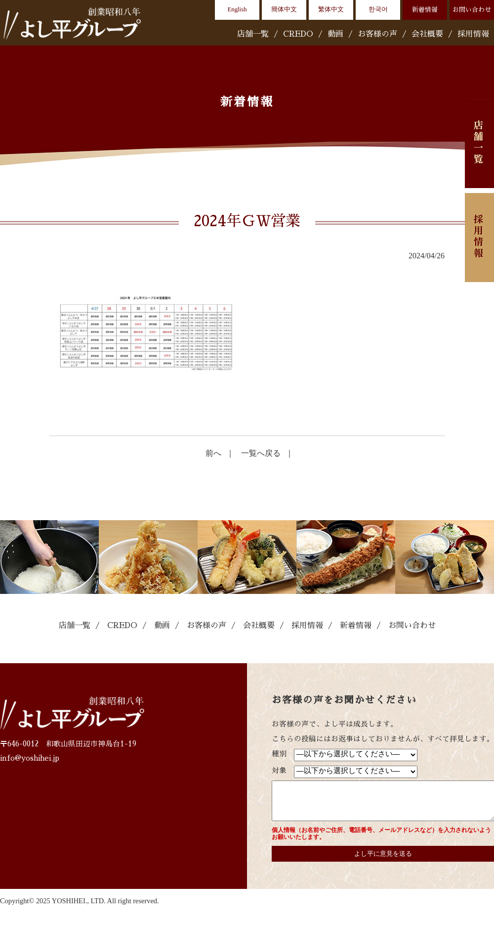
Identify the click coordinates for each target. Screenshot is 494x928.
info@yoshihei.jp (29, 758)
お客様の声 (377, 34)
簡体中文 (284, 9)
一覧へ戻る (261, 453)
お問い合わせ (472, 9)
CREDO (298, 34)
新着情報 (425, 9)
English (237, 9)
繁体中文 (331, 9)
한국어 (378, 9)
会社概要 (427, 34)
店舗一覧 (253, 34)
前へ (213, 453)
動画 (335, 34)
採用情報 (473, 34)
